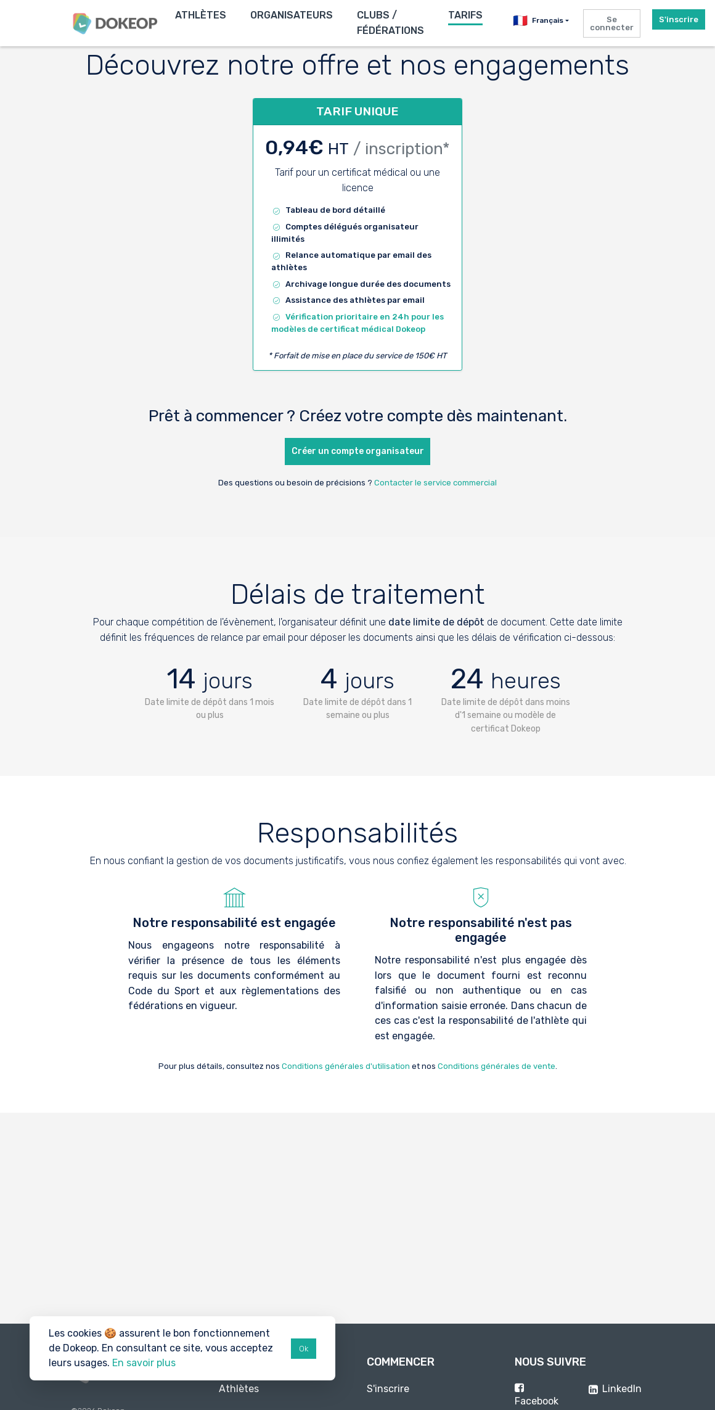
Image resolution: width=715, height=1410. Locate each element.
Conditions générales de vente (496, 1066)
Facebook (536, 1401)
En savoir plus (144, 1363)
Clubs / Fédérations (390, 22)
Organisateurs (291, 15)
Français (538, 21)
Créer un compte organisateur (358, 451)
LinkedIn (622, 1389)
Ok (303, 1348)
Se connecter (612, 23)
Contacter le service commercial (435, 482)
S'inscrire (678, 19)
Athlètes (200, 15)
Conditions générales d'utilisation (346, 1066)
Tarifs (465, 15)
